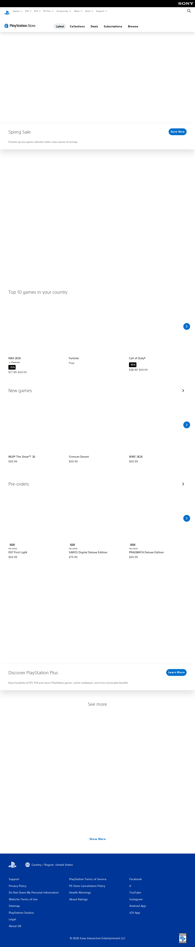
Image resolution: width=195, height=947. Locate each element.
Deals (94, 22)
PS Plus (47, 11)
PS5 (27, 11)
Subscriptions (113, 22)
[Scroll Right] (186, 322)
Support (100, 11)
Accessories (62, 11)
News (77, 11)
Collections (77, 22)
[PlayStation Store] (20, 22)
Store (87, 11)
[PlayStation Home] (7, 11)
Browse (133, 22)
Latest (60, 22)
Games (16, 11)
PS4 (36, 11)
